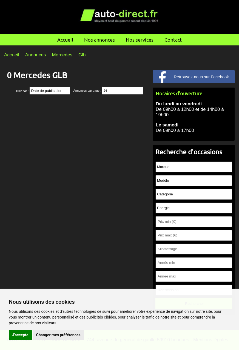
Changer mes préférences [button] (58, 335)
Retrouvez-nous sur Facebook (201, 76)
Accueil (65, 39)
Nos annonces (99, 39)
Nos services (139, 39)
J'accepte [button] (20, 335)
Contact (173, 39)
